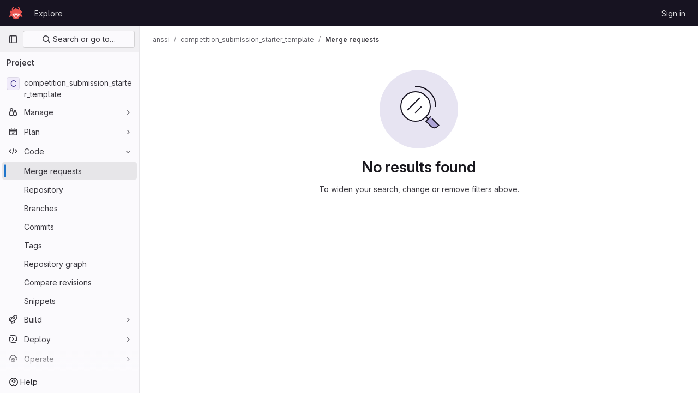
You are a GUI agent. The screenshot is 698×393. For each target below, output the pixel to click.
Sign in (673, 13)
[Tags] (69, 245)
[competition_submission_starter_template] (69, 88)
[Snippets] (69, 300)
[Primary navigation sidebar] (13, 39)
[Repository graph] (69, 263)
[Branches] (69, 208)
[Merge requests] (69, 171)
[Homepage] (16, 13)
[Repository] (69, 189)
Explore (48, 13)
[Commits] (69, 226)
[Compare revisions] (69, 282)
